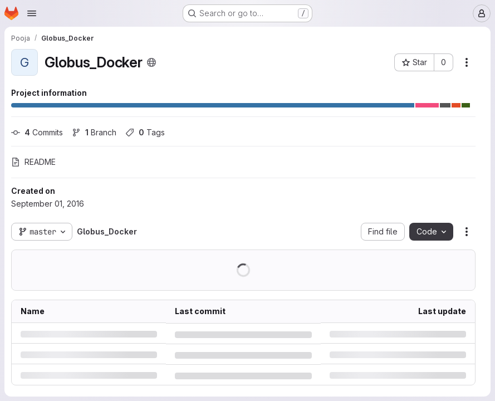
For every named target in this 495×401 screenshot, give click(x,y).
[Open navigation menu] (32, 13)
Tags (145, 132)
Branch (94, 132)
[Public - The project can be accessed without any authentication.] (151, 62)
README (33, 162)
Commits (37, 132)
